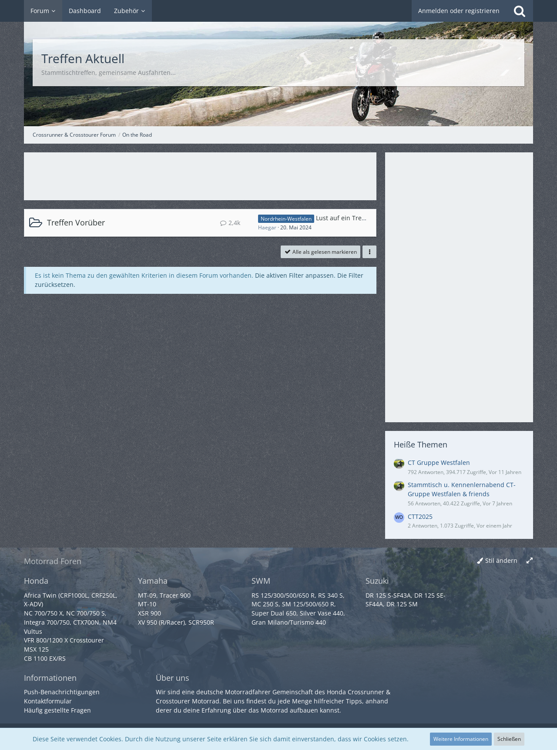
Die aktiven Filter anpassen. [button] (295, 275)
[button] (369, 252)
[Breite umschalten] (529, 560)
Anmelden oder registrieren (459, 11)
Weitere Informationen (460, 739)
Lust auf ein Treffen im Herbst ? (362, 218)
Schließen (509, 739)
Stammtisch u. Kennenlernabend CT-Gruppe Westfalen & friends (462, 489)
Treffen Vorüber (76, 222)
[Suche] (519, 11)
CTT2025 (420, 516)
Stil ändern (501, 560)
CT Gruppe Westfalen (439, 462)
